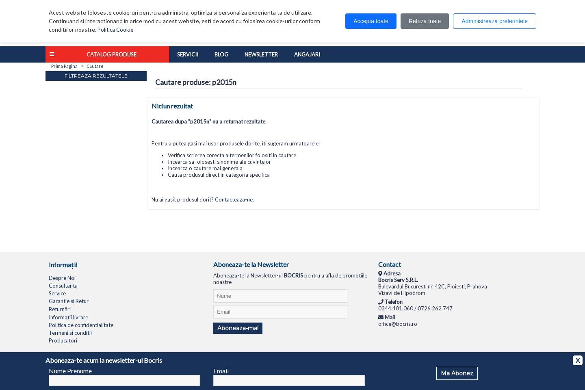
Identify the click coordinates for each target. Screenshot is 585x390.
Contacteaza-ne (234, 199)
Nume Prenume (70, 371)
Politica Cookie (115, 29)
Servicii (187, 54)
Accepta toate (370, 21)
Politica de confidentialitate (81, 325)
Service (57, 293)
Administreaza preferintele (495, 21)
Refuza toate (425, 21)
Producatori (63, 340)
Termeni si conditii (70, 332)
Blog (221, 54)
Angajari (307, 54)
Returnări (60, 309)
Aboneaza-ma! (237, 328)
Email (221, 371)
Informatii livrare (68, 317)
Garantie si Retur (69, 301)
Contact (389, 264)
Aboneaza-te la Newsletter (251, 264)
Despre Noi (62, 278)
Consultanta (63, 285)
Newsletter (261, 54)
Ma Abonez (457, 373)
